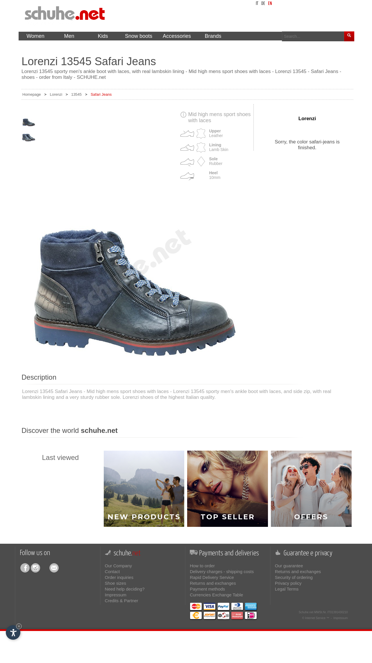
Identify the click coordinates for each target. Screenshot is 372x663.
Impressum (115, 594)
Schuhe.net (306, 612)
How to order (202, 565)
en (270, 3)
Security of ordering (294, 577)
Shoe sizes (115, 583)
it (257, 3)
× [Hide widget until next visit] (19, 626)
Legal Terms (286, 588)
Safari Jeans (101, 94)
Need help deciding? (125, 588)
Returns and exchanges (213, 583)
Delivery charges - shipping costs (222, 571)
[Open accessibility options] (13, 632)
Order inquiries (119, 577)
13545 (76, 94)
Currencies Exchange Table (216, 594)
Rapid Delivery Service (212, 577)
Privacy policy (288, 583)
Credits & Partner (121, 600)
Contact (112, 571)
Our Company (118, 565)
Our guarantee (289, 565)
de (263, 3)
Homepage (31, 94)
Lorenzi (56, 94)
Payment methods (207, 588)
